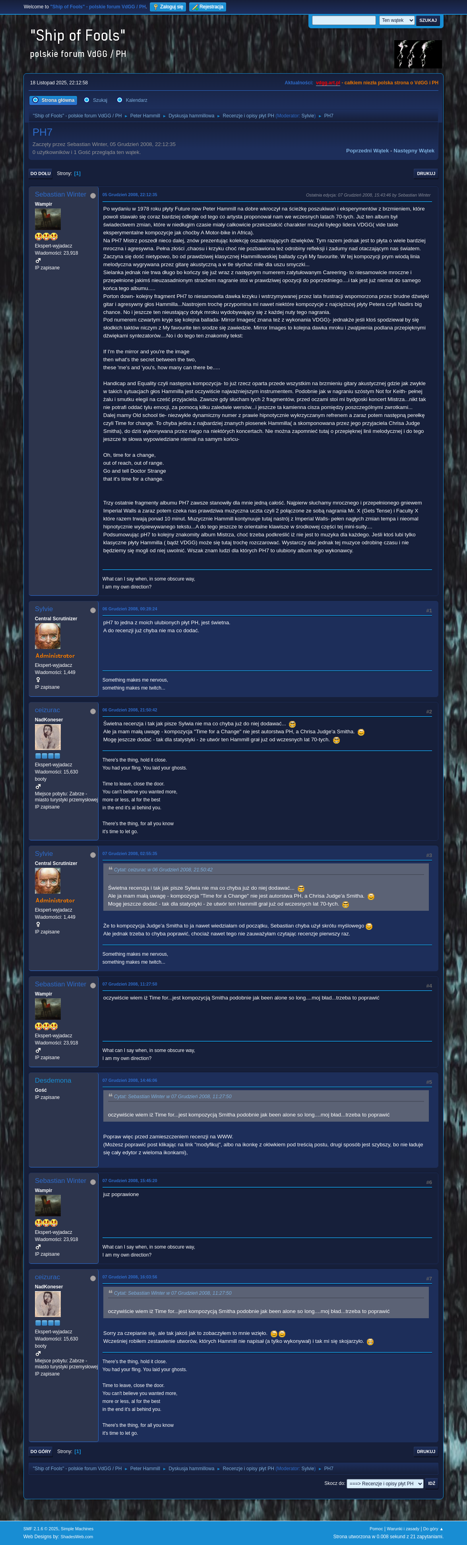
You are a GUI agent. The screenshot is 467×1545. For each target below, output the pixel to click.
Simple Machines (77, 1528)
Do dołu (41, 173)
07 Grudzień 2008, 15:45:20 (130, 1180)
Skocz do (334, 1483)
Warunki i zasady (403, 1528)
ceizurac (47, 710)
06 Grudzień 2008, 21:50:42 (130, 709)
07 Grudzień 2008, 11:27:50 (130, 984)
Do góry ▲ (433, 1528)
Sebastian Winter (60, 194)
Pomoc (376, 1528)
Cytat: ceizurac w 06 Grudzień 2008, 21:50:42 (163, 870)
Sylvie (307, 116)
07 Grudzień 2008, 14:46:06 (130, 1080)
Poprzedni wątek (367, 151)
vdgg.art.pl (328, 83)
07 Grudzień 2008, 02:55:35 (130, 853)
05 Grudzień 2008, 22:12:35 (130, 194)
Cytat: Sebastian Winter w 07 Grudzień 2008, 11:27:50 (173, 1096)
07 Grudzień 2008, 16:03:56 (130, 1276)
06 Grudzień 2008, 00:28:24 (130, 608)
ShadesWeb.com (76, 1536)
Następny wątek (413, 151)
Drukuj (426, 173)
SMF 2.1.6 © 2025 (40, 1528)
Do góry (41, 1451)
